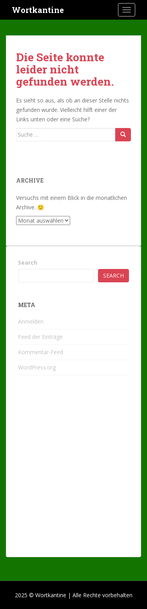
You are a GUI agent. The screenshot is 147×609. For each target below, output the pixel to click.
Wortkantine (38, 10)
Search (27, 262)
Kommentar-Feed (40, 352)
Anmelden (31, 321)
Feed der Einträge (40, 336)
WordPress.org (37, 367)
